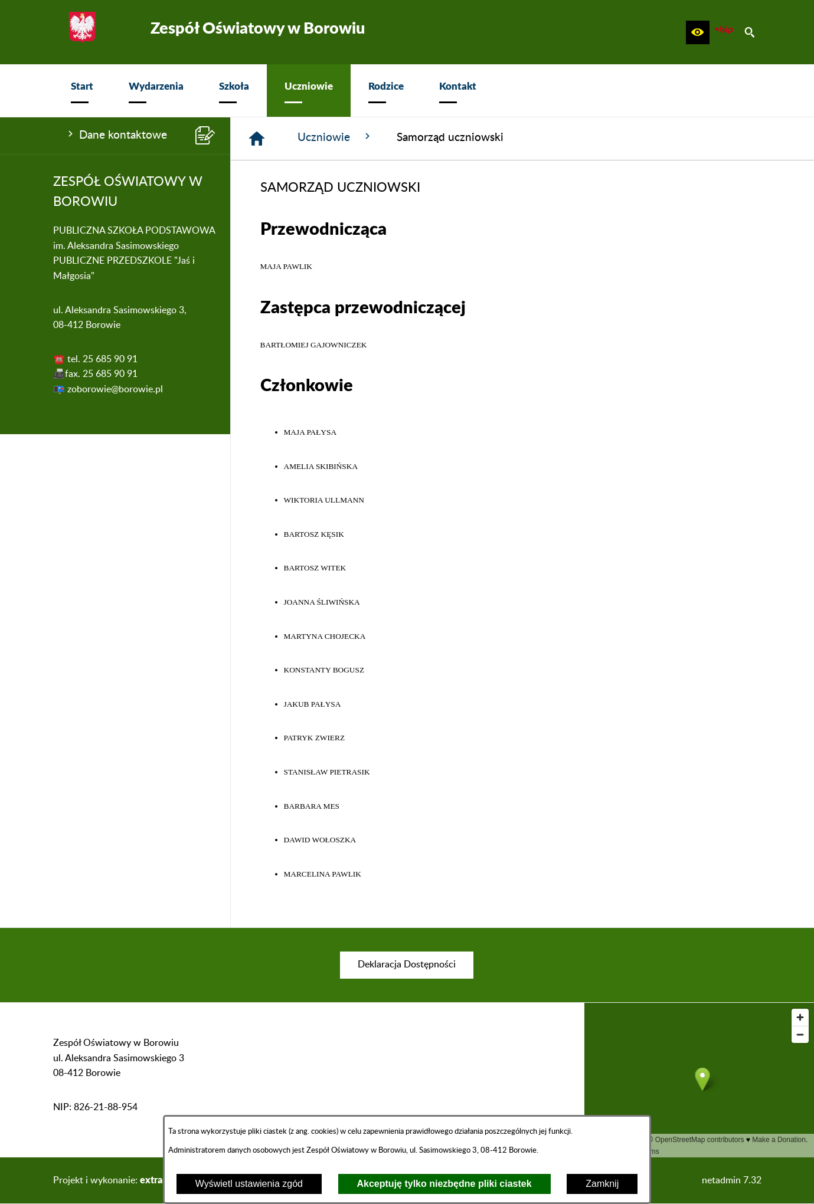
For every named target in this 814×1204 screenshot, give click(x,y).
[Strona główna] (257, 138)
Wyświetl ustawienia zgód (249, 1184)
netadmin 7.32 (731, 1180)
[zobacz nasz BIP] (723, 32)
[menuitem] (82, 90)
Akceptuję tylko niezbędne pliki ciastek (444, 1184)
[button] (698, 32)
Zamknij (602, 1184)
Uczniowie (335, 136)
